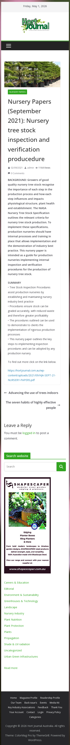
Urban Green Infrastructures (21, 656)
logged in (28, 433)
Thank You (56, 707)
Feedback (43, 707)
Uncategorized (13, 650)
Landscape (10, 607)
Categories (35, 717)
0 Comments (16, 173)
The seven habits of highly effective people (33, 405)
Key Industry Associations (21, 707)
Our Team (16, 702)
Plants (8, 632)
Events (43, 702)
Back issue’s (30, 702)
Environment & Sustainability (21, 595)
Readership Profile (50, 697)
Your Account (16, 712)
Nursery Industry (14, 613)
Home (13, 697)
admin (30, 167)
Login (40, 712)
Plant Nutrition (13, 619)
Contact (31, 712)
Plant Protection (14, 625)
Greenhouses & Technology (21, 601)
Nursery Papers (17, 92)
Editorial (9, 588)
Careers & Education (16, 582)
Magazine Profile (28, 697)
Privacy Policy (53, 712)
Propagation (11, 638)
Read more (11, 668)
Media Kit (54, 702)
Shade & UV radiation (17, 644)
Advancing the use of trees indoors (31, 393)
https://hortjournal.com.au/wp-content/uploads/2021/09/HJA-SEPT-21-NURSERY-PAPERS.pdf (32, 375)
